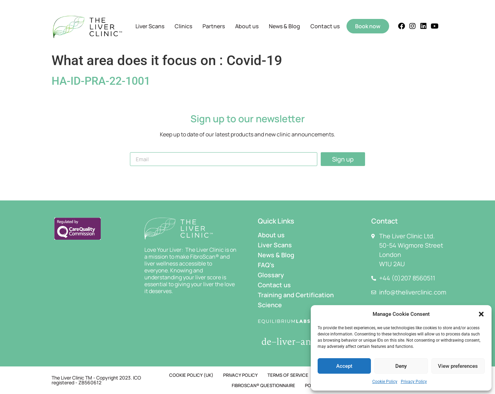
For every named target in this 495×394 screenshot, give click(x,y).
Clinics (183, 26)
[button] (481, 314)
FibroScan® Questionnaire (263, 385)
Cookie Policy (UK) (191, 375)
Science (270, 304)
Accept (344, 366)
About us (246, 26)
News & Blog (284, 26)
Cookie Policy (384, 381)
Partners (213, 26)
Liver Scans (149, 26)
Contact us (325, 26)
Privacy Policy (414, 381)
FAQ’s (266, 264)
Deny (401, 366)
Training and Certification (296, 294)
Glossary (271, 274)
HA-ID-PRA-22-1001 (101, 80)
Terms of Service (287, 375)
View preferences (458, 366)
